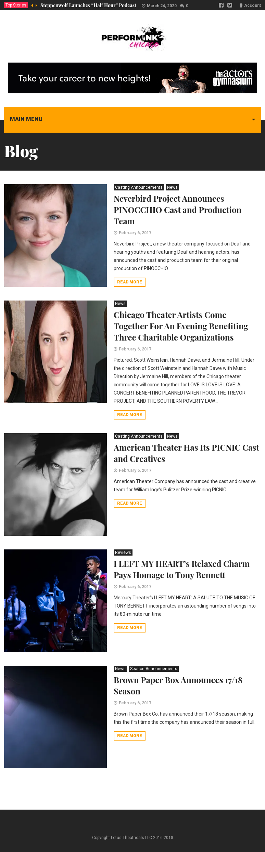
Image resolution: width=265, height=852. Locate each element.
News (172, 187)
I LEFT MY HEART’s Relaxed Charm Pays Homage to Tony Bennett (182, 569)
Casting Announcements (139, 187)
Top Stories (15, 5)
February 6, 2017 (135, 232)
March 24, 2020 (162, 5)
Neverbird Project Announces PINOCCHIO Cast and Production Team (177, 209)
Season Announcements (153, 668)
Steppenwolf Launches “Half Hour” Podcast (88, 5)
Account (252, 5)
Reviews (123, 552)
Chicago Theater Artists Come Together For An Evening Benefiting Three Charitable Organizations (181, 326)
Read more (129, 282)
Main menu (26, 119)
